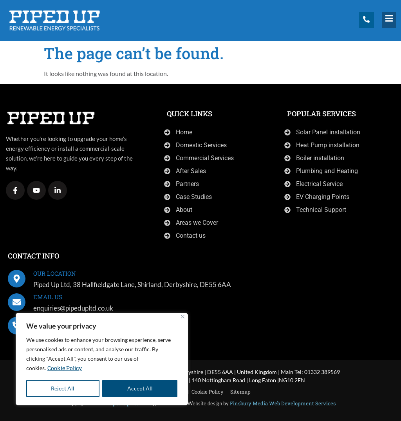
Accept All (140, 388)
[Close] (182, 317)
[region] (102, 359)
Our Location (54, 273)
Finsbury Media (249, 403)
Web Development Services (302, 403)
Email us (47, 297)
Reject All (62, 388)
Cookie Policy (64, 368)
